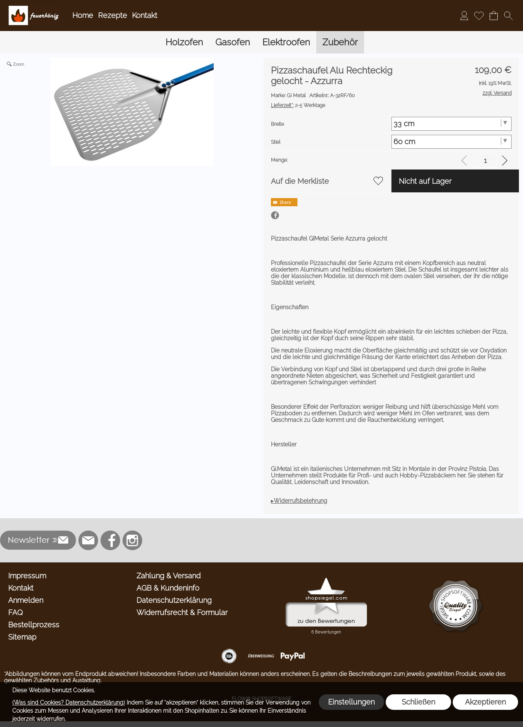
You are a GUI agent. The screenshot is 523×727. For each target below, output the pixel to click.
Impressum (27, 575)
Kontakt (144, 15)
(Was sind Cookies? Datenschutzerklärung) (68, 702)
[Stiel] (452, 141)
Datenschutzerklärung (174, 600)
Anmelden (25, 600)
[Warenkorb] (493, 15)
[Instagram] (132, 540)
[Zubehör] (340, 42)
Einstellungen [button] (351, 702)
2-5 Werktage (298, 105)
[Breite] (452, 123)
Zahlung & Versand (168, 575)
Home (82, 15)
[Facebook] (110, 540)
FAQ (15, 612)
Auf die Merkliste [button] (300, 181)
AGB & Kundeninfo (167, 588)
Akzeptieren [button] (485, 702)
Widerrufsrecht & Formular (182, 612)
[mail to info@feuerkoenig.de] (88, 540)
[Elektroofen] (286, 42)
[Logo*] (34, 8)
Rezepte (112, 15)
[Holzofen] (184, 42)
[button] (508, 15)
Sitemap (22, 637)
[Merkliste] (479, 15)
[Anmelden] (464, 15)
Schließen (418, 702)
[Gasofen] (232, 42)
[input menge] (485, 160)
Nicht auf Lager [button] (425, 181)
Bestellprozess (33, 624)
